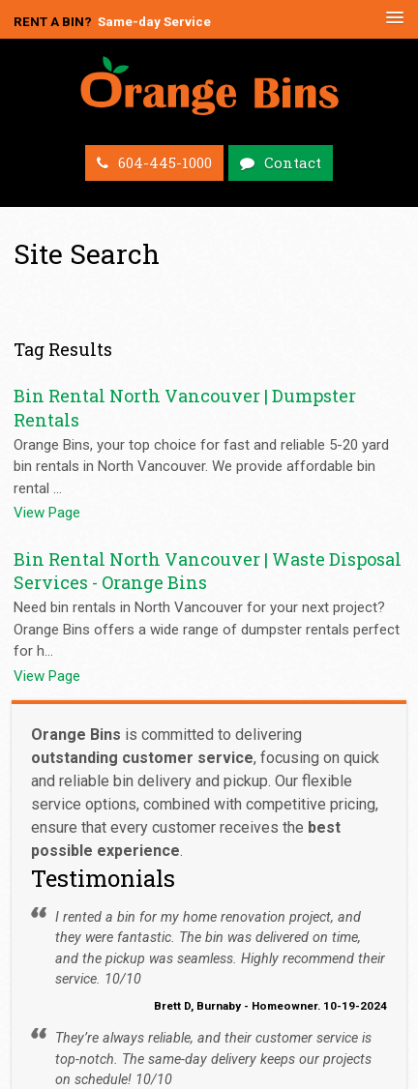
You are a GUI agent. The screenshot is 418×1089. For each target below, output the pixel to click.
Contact (292, 162)
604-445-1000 (165, 162)
